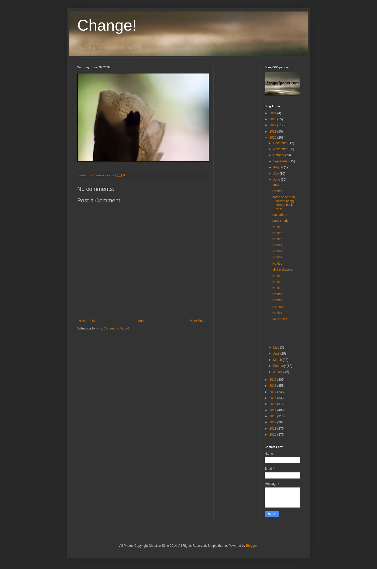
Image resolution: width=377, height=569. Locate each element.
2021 (273, 131)
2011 (273, 428)
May (276, 347)
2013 (273, 416)
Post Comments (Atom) (112, 328)
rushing (277, 306)
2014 (273, 410)
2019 (273, 380)
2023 (273, 119)
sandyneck (279, 318)
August (278, 167)
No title (277, 191)
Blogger (251, 546)
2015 (273, 404)
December (281, 143)
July (276, 173)
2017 (273, 392)
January (279, 372)
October (279, 155)
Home (142, 321)
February (279, 366)
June (277, 179)
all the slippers (282, 269)
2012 (273, 422)
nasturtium (279, 215)
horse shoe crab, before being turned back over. (284, 202)
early (275, 185)
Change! (107, 25)
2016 (273, 398)
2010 (273, 434)
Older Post (196, 321)
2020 (273, 137)
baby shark (280, 221)
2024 (273, 113)
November (281, 149)
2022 (273, 125)
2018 (273, 386)
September (281, 161)
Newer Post (87, 321)
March (278, 360)
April (276, 353)
